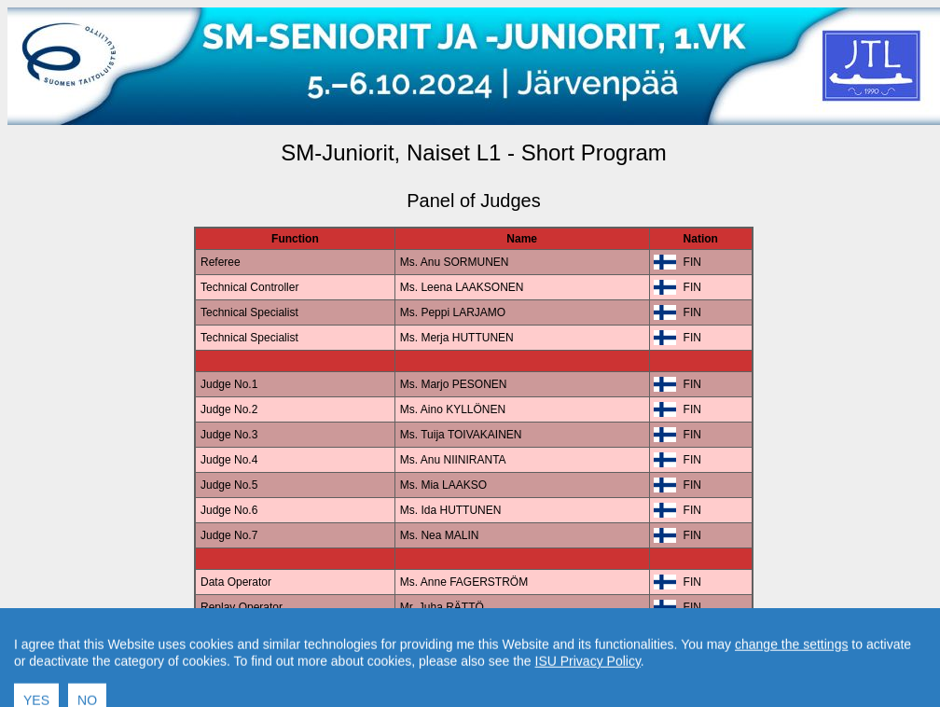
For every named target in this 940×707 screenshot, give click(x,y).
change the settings (791, 676)
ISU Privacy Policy (588, 693)
